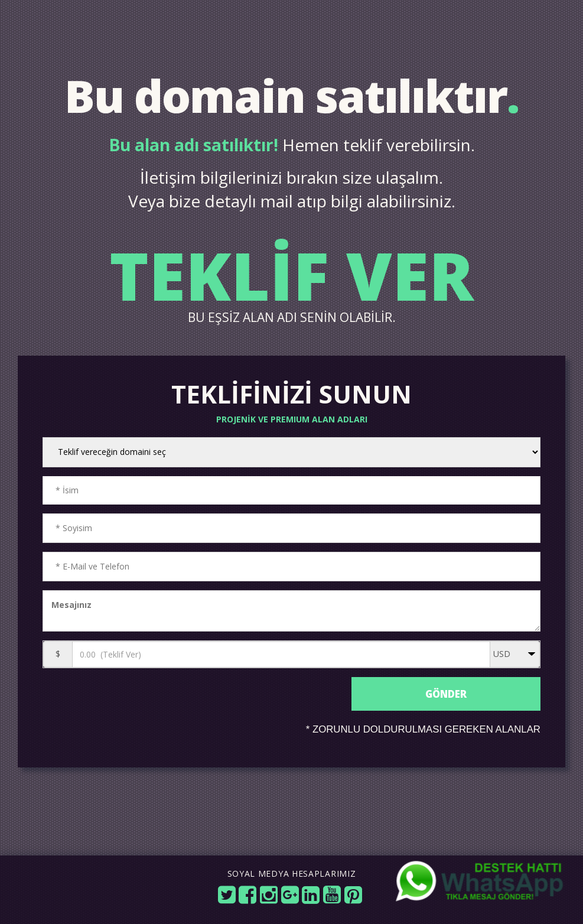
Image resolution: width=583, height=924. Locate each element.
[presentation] (194, 715)
